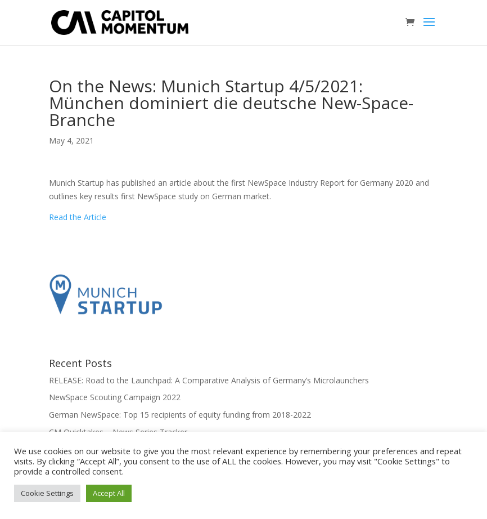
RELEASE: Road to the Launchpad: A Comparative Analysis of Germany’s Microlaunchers (209, 380)
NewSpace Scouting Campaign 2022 (115, 397)
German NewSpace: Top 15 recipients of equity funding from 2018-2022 (180, 414)
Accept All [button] (109, 493)
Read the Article (77, 217)
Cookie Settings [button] (47, 493)
